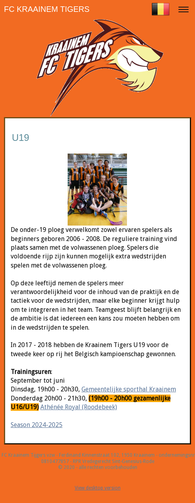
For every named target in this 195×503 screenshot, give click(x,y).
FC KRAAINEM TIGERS (46, 9)
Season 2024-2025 (36, 425)
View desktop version (98, 488)
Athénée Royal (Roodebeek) (78, 407)
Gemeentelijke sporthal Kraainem (128, 389)
